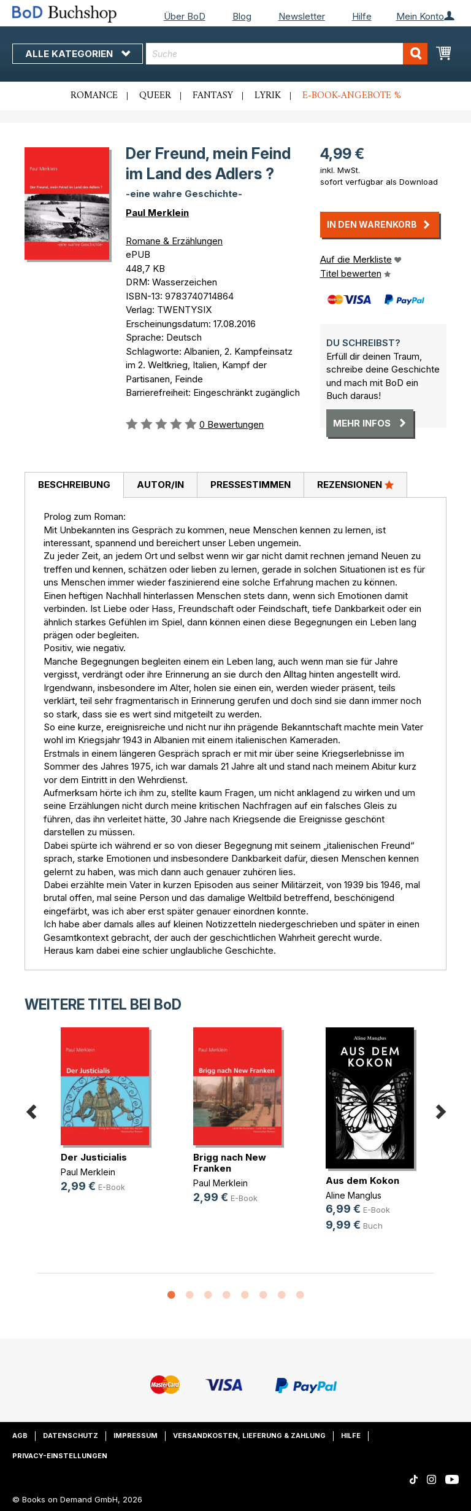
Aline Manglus (353, 1195)
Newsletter (301, 16)
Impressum (135, 1435)
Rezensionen (355, 484)
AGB (20, 1435)
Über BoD (184, 16)
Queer (155, 95)
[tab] (74, 485)
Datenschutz (70, 1435)
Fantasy (213, 95)
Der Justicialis (94, 1157)
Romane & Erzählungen (174, 241)
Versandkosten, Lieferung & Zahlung (249, 1435)
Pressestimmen (250, 484)
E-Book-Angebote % (351, 95)
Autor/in (160, 484)
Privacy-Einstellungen (59, 1455)
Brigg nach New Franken (229, 1162)
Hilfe (362, 16)
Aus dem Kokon (362, 1180)
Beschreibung (74, 484)
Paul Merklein (157, 212)
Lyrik (268, 95)
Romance (94, 95)
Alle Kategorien (77, 54)
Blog (241, 16)
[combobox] (286, 53)
